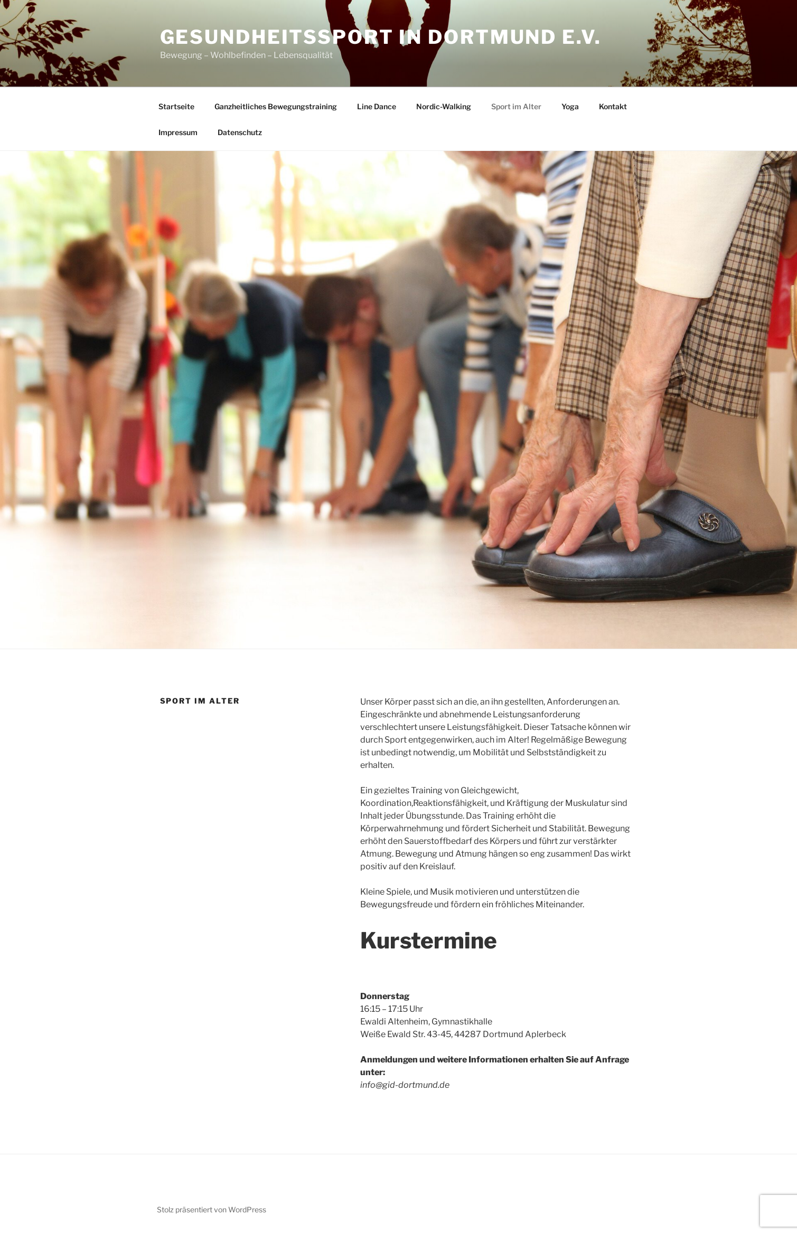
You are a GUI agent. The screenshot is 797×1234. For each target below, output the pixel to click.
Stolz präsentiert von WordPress (211, 1209)
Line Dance (376, 106)
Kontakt (613, 106)
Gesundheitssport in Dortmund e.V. (381, 37)
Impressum (178, 132)
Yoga (570, 106)
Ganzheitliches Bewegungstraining (275, 106)
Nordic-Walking (443, 106)
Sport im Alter (516, 106)
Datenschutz (240, 132)
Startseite (176, 106)
